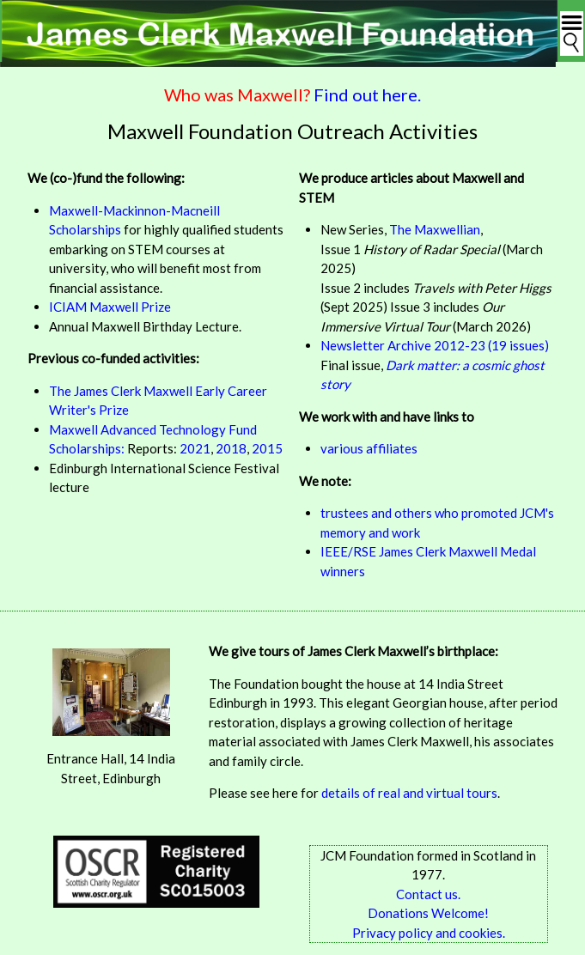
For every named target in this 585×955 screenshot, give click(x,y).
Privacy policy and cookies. (428, 932)
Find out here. (367, 94)
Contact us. (428, 894)
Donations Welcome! (428, 913)
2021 (195, 448)
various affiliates (368, 448)
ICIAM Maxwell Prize (110, 306)
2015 (267, 448)
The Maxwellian (434, 229)
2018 (231, 448)
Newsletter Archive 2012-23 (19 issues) (434, 345)
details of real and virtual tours (409, 792)
